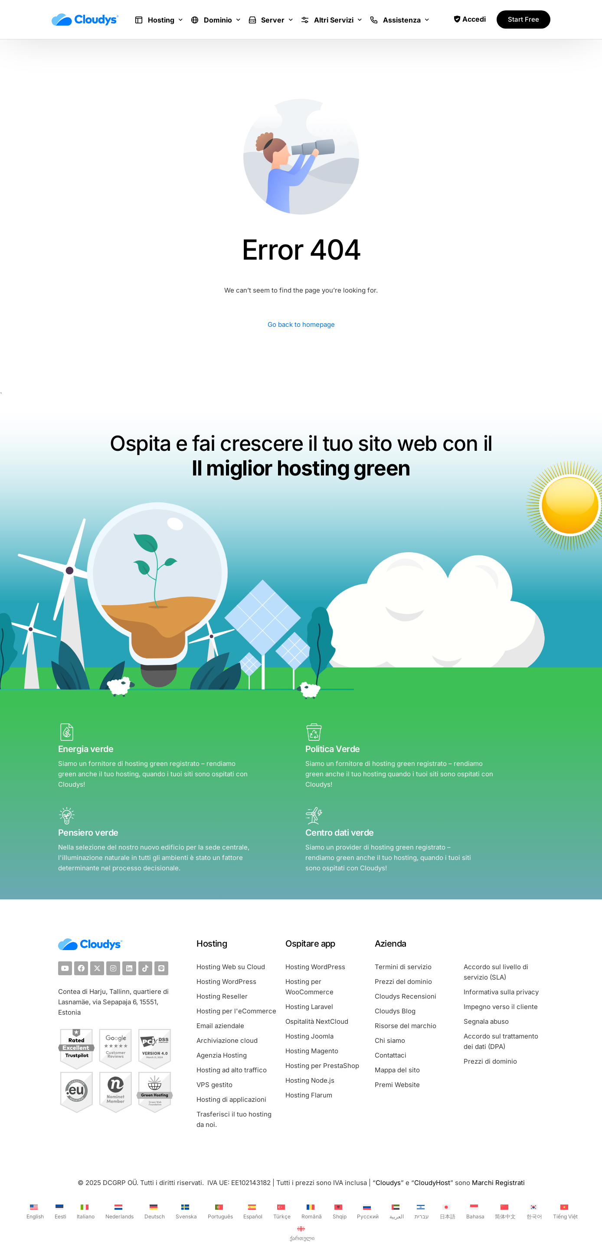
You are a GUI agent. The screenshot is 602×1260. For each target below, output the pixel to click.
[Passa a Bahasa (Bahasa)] (474, 1211)
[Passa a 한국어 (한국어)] (533, 1211)
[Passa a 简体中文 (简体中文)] (504, 1211)
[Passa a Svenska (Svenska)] (185, 1211)
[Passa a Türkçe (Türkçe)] (281, 1211)
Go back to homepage (301, 324)
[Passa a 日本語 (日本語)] (446, 1211)
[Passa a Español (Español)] (252, 1211)
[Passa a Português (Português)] (219, 1211)
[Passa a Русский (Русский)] (367, 1211)
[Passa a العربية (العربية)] (395, 1211)
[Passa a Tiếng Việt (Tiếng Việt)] (564, 1211)
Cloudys (388, 1183)
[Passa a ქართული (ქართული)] (301, 1233)
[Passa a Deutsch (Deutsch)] (153, 1211)
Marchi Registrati (498, 1183)
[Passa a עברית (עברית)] (420, 1211)
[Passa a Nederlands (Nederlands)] (118, 1211)
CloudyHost (432, 1183)
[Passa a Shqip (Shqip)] (338, 1211)
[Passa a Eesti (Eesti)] (59, 1211)
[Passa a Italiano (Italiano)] (85, 1211)
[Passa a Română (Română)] (310, 1211)
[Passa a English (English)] (34, 1211)
